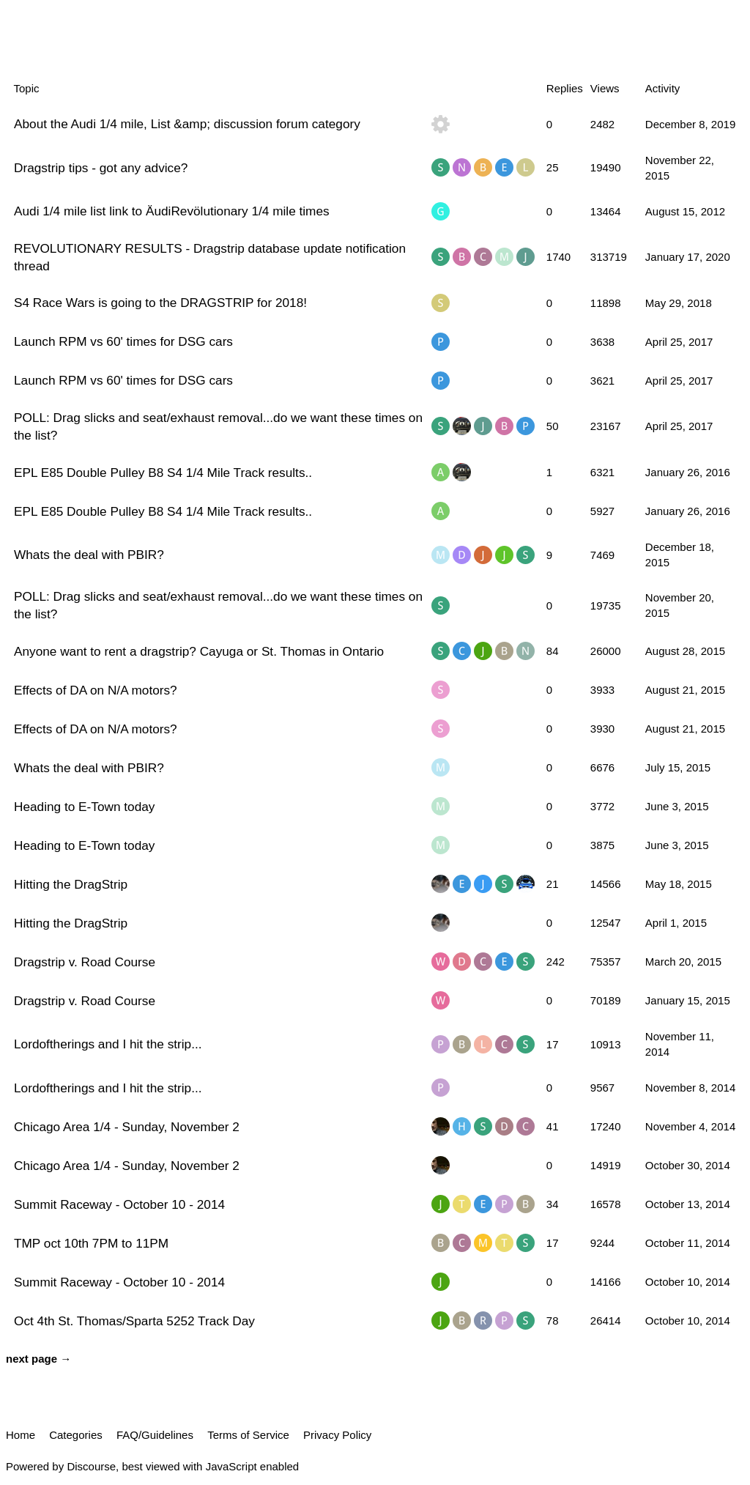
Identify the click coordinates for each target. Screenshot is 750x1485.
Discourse (91, 1466)
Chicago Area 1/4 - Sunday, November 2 (127, 1126)
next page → (38, 1358)
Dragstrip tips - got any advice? (101, 167)
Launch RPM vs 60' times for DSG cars (123, 341)
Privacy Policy (337, 1435)
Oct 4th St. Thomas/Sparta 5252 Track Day (134, 1321)
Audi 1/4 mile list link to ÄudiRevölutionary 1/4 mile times (172, 211)
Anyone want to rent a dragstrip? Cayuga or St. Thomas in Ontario (199, 651)
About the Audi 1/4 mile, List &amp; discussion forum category (187, 123)
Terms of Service (248, 1435)
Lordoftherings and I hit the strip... (108, 1044)
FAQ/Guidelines (154, 1435)
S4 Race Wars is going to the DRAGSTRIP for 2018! (160, 302)
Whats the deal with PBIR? (89, 554)
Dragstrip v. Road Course (84, 962)
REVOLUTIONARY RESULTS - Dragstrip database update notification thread (210, 257)
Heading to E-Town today (84, 806)
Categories (76, 1435)
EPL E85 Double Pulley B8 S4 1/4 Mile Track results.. (163, 472)
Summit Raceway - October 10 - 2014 (119, 1204)
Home (20, 1435)
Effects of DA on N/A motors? (95, 690)
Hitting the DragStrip (70, 884)
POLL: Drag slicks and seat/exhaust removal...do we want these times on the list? (218, 426)
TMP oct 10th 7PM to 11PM (91, 1243)
